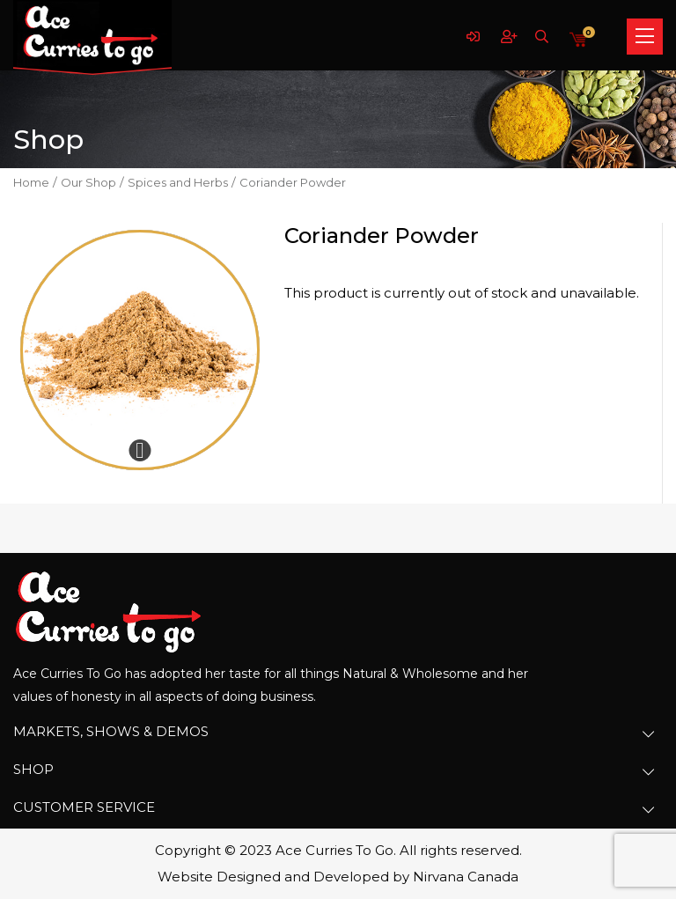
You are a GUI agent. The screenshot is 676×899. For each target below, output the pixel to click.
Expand (140, 450)
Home (31, 182)
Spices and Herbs (178, 182)
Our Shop (88, 182)
